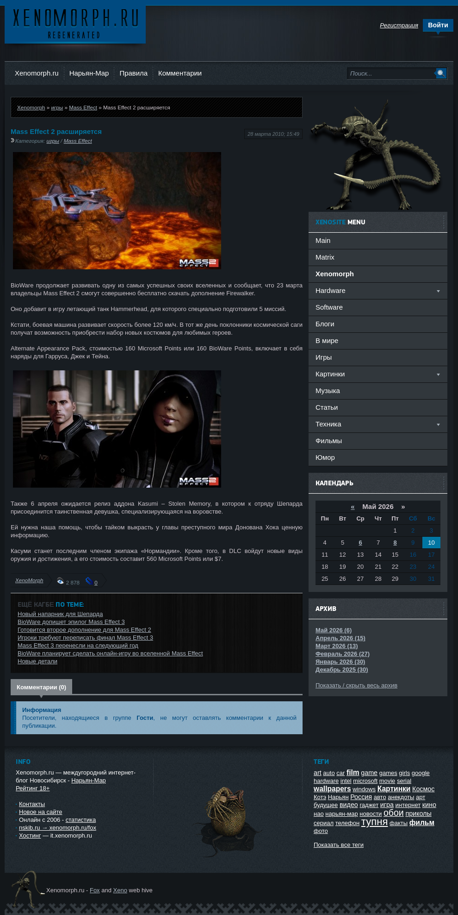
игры (57, 107)
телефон (347, 823)
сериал (324, 823)
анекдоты (401, 797)
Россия (361, 797)
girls (404, 772)
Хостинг (30, 835)
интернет (408, 804)
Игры (324, 357)
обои (394, 812)
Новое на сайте (40, 811)
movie (387, 780)
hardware (326, 780)
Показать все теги (339, 844)
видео (349, 804)
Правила (133, 73)
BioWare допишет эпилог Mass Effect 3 (71, 621)
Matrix (325, 257)
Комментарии (180, 73)
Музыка (328, 390)
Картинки (394, 789)
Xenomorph (31, 107)
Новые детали (37, 661)
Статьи (327, 407)
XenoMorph (29, 580)
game (369, 772)
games (388, 772)
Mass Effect (83, 107)
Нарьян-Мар (89, 73)
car (340, 772)
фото (321, 830)
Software (329, 307)
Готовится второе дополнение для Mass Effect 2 (84, 629)
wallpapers (332, 789)
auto (328, 772)
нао (319, 813)
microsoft (365, 780)
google (421, 772)
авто (380, 797)
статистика (81, 819)
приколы (418, 813)
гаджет (368, 804)
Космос (423, 789)
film (353, 772)
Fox (95, 890)
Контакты (32, 804)
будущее (326, 804)
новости (370, 813)
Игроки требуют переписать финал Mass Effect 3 (85, 637)
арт (420, 797)
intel (346, 780)
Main (323, 240)
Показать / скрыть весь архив (356, 685)
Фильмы (329, 441)
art (318, 772)
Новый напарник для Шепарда (60, 613)
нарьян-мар (341, 813)
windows (364, 789)
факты (399, 823)
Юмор (325, 457)
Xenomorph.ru (37, 73)
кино (429, 804)
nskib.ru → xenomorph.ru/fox (57, 827)
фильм (421, 822)
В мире (327, 340)
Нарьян (338, 797)
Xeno (120, 890)
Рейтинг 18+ (33, 788)
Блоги (325, 324)
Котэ (320, 797)
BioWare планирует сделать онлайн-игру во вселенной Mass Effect (110, 653)
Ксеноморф (75, 23)
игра (387, 804)
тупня (374, 821)
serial (404, 780)
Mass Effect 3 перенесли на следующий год (78, 645)
